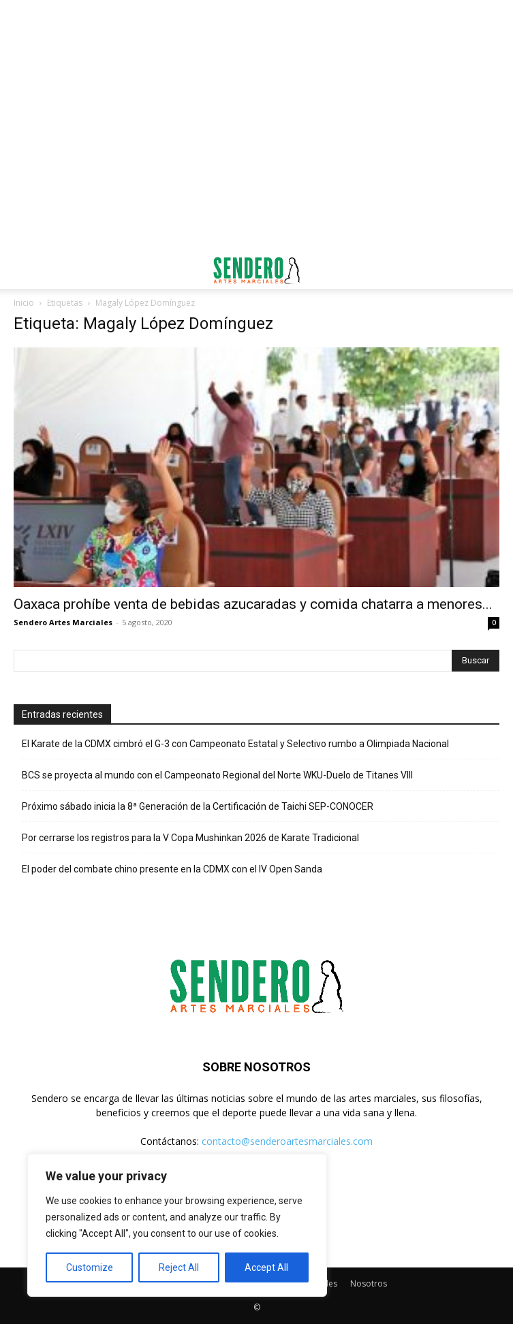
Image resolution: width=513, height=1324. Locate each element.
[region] (177, 1225)
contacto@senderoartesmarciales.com (287, 1141)
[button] (23, 270)
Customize (89, 1267)
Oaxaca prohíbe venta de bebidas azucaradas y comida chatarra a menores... (253, 604)
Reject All (179, 1267)
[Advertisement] (257, 24)
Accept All (266, 1267)
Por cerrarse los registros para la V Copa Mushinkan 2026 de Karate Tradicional (190, 837)
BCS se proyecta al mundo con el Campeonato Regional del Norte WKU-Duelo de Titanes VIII (217, 775)
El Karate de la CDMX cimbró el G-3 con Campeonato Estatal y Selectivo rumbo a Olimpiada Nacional (235, 743)
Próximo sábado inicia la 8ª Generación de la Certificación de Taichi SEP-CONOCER (197, 806)
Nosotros (368, 1283)
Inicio (24, 303)
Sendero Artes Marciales (63, 622)
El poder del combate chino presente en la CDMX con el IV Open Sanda (172, 869)
